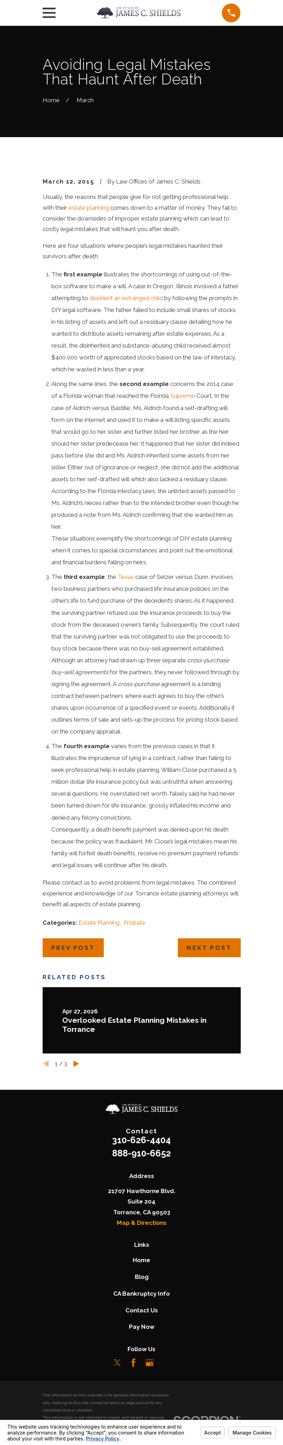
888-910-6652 (141, 1153)
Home (141, 1260)
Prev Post (73, 947)
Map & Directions (142, 1222)
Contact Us (141, 1310)
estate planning (88, 207)
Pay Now (141, 1326)
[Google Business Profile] (149, 1362)
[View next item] (76, 1063)
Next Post (209, 947)
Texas (126, 576)
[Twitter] (117, 1362)
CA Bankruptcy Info (141, 1293)
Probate (134, 922)
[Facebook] (133, 1362)
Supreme (182, 395)
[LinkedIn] (165, 1362)
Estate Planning (99, 922)
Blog (141, 1276)
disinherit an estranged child (126, 298)
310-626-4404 (141, 1140)
